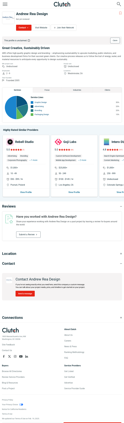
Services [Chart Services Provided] (17, 90)
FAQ (66, 358)
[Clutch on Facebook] (4, 356)
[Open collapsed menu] (5, 4)
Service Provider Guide (74, 388)
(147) (121, 150)
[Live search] (119, 4)
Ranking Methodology (74, 352)
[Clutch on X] (9, 356)
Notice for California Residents (14, 409)
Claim (115, 40)
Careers (67, 341)
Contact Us (7, 350)
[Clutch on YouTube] (21, 356)
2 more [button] (83, 160)
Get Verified (69, 377)
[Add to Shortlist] (120, 13)
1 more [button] (34, 160)
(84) (72, 150)
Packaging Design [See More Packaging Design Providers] (42, 114)
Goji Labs (69, 142)
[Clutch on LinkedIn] (26, 356)
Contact (22, 27)
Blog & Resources (10, 383)
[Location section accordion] (62, 254)
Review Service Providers (13, 377)
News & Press (70, 346)
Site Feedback (8, 344)
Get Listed (68, 371)
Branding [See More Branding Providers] (38, 110)
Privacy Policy (7, 400)
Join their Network (65, 27)
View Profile (26, 192)
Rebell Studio (24, 142)
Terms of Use (7, 414)
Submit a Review (27, 234)
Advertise (68, 383)
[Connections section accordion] (62, 318)
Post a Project (8, 388)
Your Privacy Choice (10, 404)
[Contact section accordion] (62, 264)
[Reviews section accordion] (62, 206)
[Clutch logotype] (10, 330)
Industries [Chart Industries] (77, 90)
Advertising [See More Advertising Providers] (39, 106)
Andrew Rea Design (32, 14)
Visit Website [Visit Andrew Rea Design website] (41, 27)
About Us (68, 335)
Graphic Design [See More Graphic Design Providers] (41, 102)
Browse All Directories (12, 371)
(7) (23, 150)
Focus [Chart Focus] (47, 90)
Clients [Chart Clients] (107, 90)
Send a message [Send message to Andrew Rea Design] (25, 294)
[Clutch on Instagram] (15, 356)
